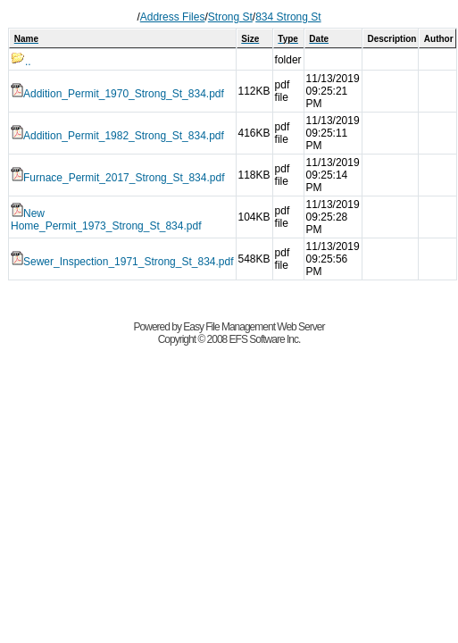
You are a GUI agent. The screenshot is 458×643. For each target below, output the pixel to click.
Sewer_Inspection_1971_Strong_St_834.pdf (122, 261)
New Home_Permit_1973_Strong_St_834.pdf (106, 219)
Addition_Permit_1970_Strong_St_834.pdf (117, 94)
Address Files (172, 17)
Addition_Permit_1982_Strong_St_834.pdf (117, 135)
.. (21, 61)
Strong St (230, 17)
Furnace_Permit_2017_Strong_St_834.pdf (118, 177)
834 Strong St (288, 17)
